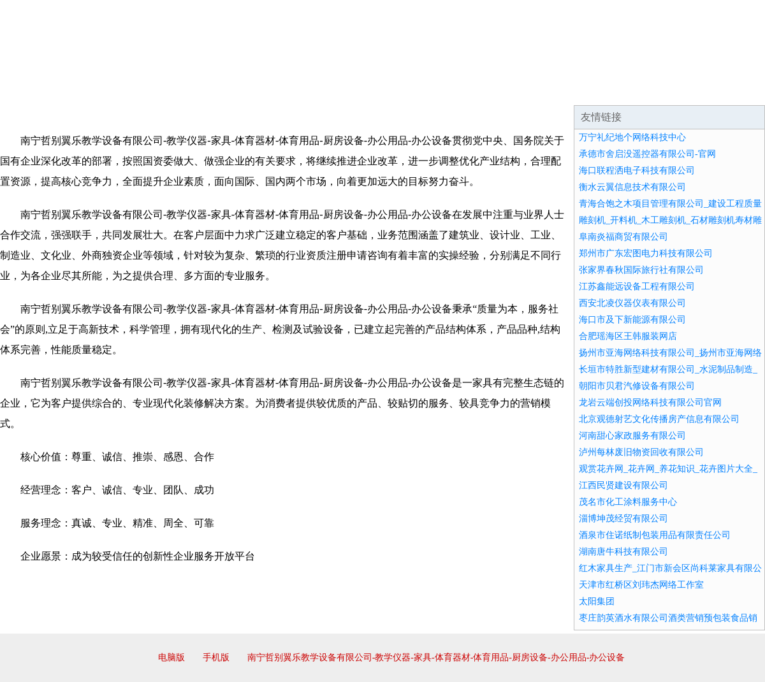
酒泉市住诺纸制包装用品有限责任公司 (655, 535)
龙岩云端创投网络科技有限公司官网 (650, 402)
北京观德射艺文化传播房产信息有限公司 (659, 419)
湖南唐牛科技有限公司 (623, 551)
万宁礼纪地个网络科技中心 (632, 137)
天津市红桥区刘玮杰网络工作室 (641, 585)
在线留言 (729, 89)
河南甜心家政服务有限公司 (632, 435)
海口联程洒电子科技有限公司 (637, 170)
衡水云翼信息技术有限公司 (632, 187)
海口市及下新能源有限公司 (632, 319)
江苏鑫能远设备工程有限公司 (637, 286)
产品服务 (270, 89)
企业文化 (194, 89)
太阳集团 (597, 601)
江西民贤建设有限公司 (623, 485)
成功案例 (347, 89)
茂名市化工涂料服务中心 (628, 502)
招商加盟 (423, 89)
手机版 (216, 657)
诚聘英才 (500, 89)
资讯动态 (653, 89)
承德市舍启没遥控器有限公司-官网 (647, 154)
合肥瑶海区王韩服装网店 (628, 336)
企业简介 (117, 89)
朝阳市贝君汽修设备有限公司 (637, 386)
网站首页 (41, 89)
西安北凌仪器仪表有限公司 (632, 303)
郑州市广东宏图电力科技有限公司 (646, 253)
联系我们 (576, 89)
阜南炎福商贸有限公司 (623, 237)
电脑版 (171, 657)
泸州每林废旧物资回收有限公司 (641, 452)
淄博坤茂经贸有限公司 (623, 518)
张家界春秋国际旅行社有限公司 (641, 270)
